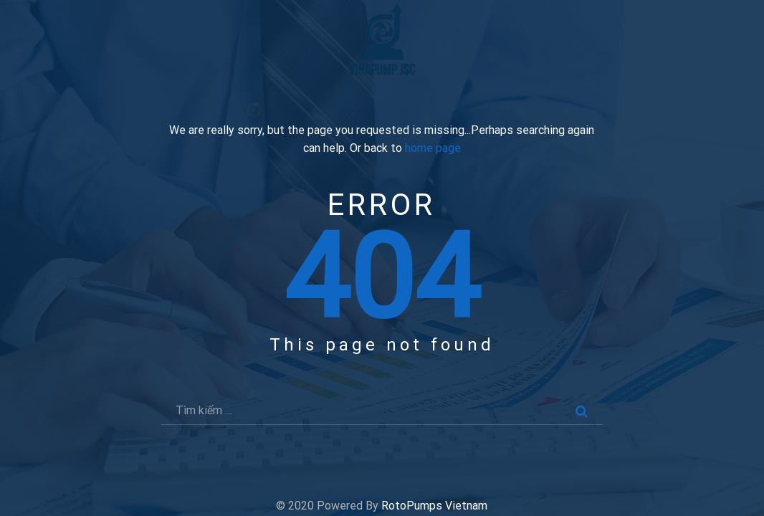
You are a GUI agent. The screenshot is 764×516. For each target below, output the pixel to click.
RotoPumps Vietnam (434, 505)
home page (433, 148)
